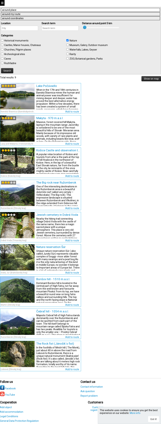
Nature (73, 40)
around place (9, 10)
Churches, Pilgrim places (17, 49)
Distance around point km (97, 23)
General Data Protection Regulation (19, 420)
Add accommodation (11, 411)
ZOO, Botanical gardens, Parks (86, 58)
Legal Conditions (9, 416)
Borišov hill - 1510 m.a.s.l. (53, 279)
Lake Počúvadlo (46, 86)
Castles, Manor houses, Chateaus (22, 45)
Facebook (8, 388)
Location (5, 23)
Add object (6, 407)
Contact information (91, 386)
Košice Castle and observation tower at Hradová (58, 150)
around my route (11, 14)
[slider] (9, 85)
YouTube (7, 394)
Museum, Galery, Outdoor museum (88, 45)
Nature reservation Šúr (51, 247)
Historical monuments (16, 40)
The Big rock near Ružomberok (56, 182)
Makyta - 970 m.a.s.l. (49, 118)
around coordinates (13, 18)
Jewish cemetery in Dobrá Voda (57, 214)
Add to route (72, 111)
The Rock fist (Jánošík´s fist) (55, 343)
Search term (48, 23)
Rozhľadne (10, 63)
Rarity (72, 54)
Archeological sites (14, 54)
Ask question (87, 391)
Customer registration (96, 408)
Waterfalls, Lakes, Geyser (83, 49)
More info (135, 413)
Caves (7, 58)
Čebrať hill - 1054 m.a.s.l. (52, 311)
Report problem (89, 395)
